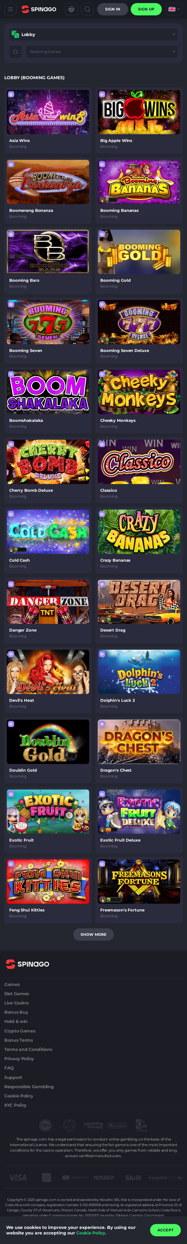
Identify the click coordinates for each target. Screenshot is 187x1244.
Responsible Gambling (29, 1086)
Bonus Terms (18, 1040)
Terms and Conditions (28, 1049)
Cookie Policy (18, 1096)
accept (165, 1230)
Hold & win (16, 1021)
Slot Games (16, 993)
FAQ (9, 1068)
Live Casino (16, 1003)
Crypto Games (19, 1031)
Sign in (112, 9)
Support (13, 1077)
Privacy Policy (19, 1058)
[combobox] (174, 9)
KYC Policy (15, 1105)
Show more (93, 934)
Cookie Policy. (91, 1233)
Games (12, 984)
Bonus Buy (16, 1012)
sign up (146, 9)
